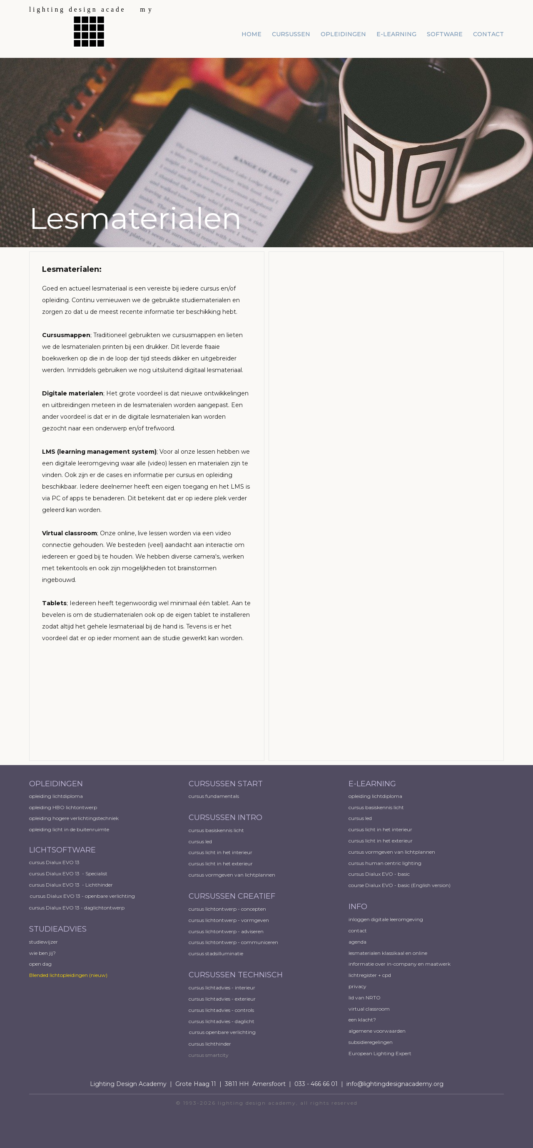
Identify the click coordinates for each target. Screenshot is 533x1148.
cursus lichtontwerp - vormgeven (229, 920)
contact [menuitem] (488, 34)
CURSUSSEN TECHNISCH (236, 974)
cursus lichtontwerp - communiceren (233, 942)
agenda (357, 942)
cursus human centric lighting (385, 863)
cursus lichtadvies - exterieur (222, 999)
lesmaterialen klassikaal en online (388, 953)
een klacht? (362, 1019)
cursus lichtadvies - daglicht (221, 1021)
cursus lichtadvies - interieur (222, 987)
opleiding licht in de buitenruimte (69, 829)
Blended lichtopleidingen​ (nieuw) (68, 975)
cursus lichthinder (210, 1044)
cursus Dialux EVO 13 (55, 862)
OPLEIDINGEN (56, 783)
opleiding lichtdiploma (56, 796)
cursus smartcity (209, 1055)
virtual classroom (369, 1009)
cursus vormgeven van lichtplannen (232, 875)
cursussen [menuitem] (291, 34)
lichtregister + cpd (370, 975)
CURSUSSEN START (226, 783)
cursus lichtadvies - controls (221, 1010)
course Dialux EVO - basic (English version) (400, 885)
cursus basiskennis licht (217, 830)
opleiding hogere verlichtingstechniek (74, 818)
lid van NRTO (365, 997)
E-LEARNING (372, 783)
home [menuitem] (252, 34)
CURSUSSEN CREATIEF (232, 896)
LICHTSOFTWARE (62, 850)
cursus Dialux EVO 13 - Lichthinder (71, 885)
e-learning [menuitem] (396, 34)
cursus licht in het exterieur (221, 863)
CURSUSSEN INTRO (226, 817)
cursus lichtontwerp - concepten (228, 909)
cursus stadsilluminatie (216, 953)
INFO (358, 906)
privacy (357, 986)
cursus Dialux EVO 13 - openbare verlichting (82, 896)
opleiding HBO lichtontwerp (63, 807)
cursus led (201, 841)
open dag (41, 964)
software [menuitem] (445, 34)
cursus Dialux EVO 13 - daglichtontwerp (77, 907)
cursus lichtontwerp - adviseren (226, 931)
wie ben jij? (42, 953)
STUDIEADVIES (58, 929)
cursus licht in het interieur (221, 852)
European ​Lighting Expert (380, 1053)
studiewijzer (43, 942)
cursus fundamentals (214, 796)
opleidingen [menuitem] (343, 34)
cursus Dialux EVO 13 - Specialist (68, 873)
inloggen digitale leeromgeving (386, 919)
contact (358, 930)
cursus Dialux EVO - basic (379, 874)
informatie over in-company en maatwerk (400, 964)
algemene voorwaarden (377, 1031)
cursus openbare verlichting (222, 1032)
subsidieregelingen (371, 1042)
